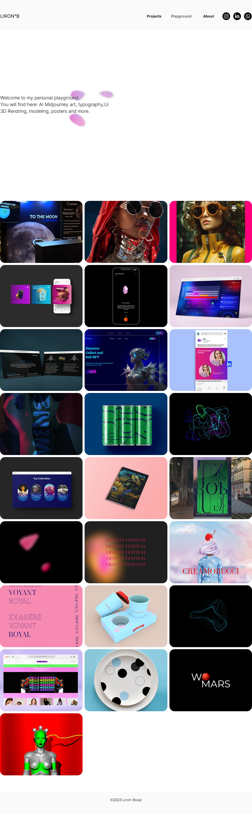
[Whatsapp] (248, 16)
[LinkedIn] (237, 16)
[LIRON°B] (12, 16)
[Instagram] (226, 16)
